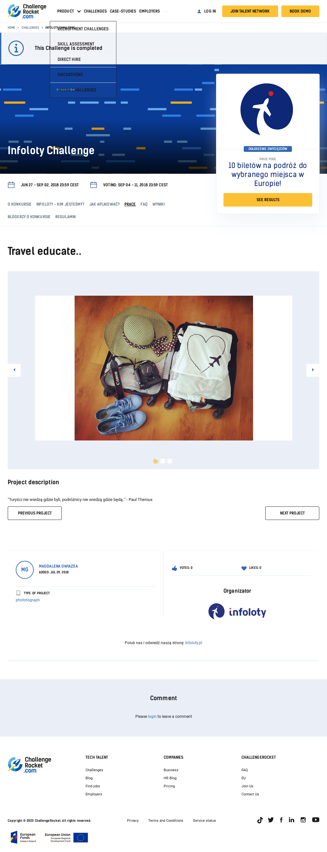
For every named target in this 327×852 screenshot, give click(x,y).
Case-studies (123, 11)
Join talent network (250, 11)
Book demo (300, 11)
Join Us (247, 786)
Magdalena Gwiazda (58, 566)
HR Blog (170, 778)
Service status (204, 821)
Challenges (95, 11)
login (152, 716)
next (292, 513)
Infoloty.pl (193, 643)
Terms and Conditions (165, 821)
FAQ (244, 770)
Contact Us (250, 794)
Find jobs (93, 786)
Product (65, 11)
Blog (89, 778)
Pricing (169, 786)
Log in (210, 11)
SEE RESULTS (268, 200)
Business (171, 770)
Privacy (133, 821)
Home (11, 27)
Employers (149, 11)
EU (243, 778)
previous (35, 513)
